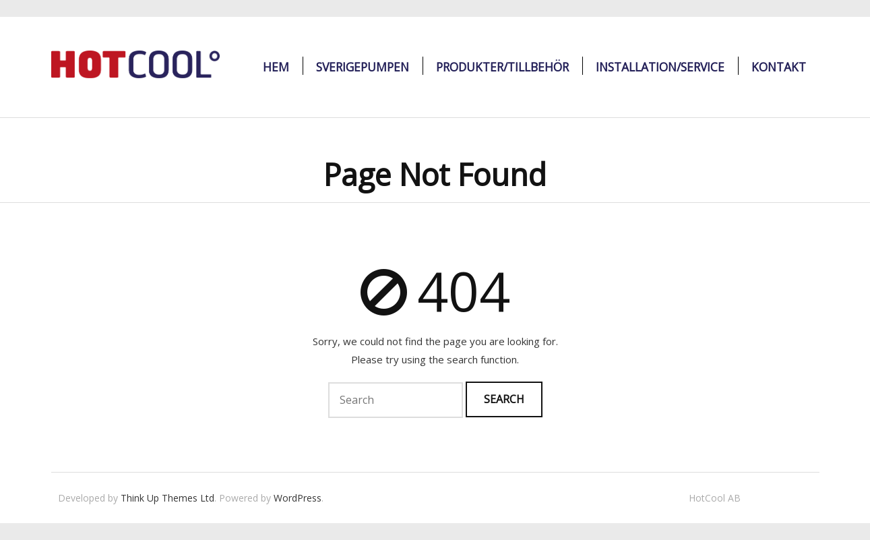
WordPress (297, 497)
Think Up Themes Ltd (167, 497)
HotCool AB (715, 497)
